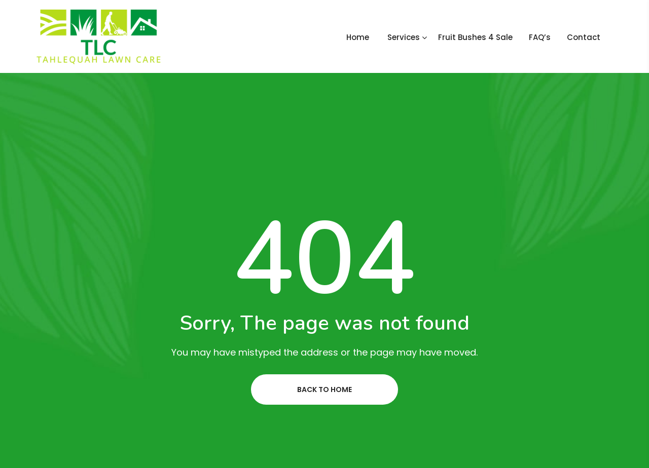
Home (357, 37)
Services (403, 37)
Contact (583, 37)
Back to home (324, 389)
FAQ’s (540, 37)
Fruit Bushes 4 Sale (475, 37)
